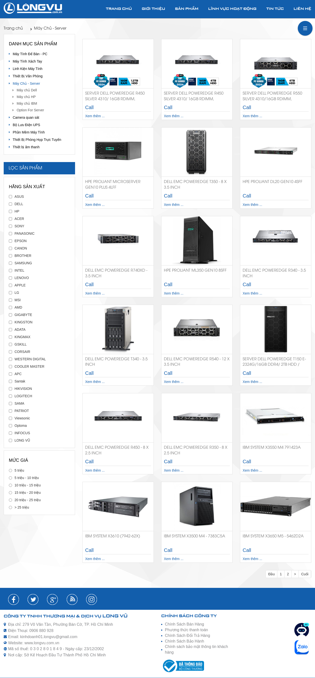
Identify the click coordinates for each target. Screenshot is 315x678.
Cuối (304, 574)
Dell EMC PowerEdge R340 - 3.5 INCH (274, 273)
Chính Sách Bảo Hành (184, 641)
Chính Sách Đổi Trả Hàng (187, 635)
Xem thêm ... (95, 116)
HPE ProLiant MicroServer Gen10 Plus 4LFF (113, 184)
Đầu (271, 574)
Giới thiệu (153, 9)
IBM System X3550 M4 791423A (272, 447)
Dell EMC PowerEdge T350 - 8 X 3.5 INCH (195, 184)
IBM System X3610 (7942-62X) (112, 536)
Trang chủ (119, 9)
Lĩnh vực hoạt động (232, 9)
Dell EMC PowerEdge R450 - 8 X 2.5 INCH (117, 450)
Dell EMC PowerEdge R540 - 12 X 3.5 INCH (197, 362)
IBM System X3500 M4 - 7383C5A (194, 536)
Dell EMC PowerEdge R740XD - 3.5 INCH (116, 273)
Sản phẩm (186, 9)
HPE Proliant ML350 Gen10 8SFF (195, 270)
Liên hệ (302, 9)
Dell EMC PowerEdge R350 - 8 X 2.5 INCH (195, 450)
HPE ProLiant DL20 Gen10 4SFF (272, 182)
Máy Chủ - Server (48, 28)
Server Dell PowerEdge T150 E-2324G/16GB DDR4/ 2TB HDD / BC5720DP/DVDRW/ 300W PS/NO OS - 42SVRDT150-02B (274, 362)
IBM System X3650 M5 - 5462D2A (273, 536)
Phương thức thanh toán (186, 630)
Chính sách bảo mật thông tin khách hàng (196, 649)
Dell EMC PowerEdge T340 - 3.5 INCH (116, 362)
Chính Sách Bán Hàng (184, 624)
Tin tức (275, 9)
